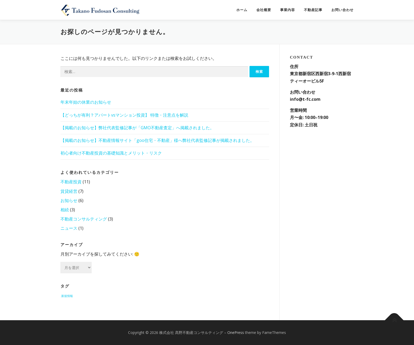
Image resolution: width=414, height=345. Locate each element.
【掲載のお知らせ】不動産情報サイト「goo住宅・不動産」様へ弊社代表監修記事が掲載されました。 (157, 140)
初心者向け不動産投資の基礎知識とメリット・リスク (111, 153)
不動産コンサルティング (83, 219)
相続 (64, 210)
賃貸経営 (68, 191)
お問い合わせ (342, 10)
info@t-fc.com (305, 99)
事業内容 (287, 10)
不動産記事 (313, 10)
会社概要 (263, 10)
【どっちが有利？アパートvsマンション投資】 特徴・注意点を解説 (124, 115)
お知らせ (68, 200)
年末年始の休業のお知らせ (85, 102)
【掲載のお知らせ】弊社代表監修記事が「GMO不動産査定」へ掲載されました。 (137, 128)
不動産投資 (71, 182)
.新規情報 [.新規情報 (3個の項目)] (66, 296)
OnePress (235, 332)
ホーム (241, 10)
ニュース (68, 228)
